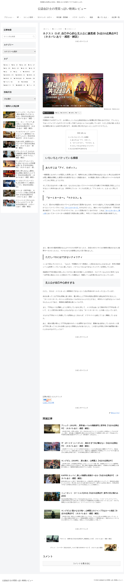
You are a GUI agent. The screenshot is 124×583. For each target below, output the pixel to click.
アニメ (78, 113)
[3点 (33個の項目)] (32, 68)
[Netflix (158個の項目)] (31, 78)
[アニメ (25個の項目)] (31, 85)
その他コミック (48, 113)
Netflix (71, 113)
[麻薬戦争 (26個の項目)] (20, 85)
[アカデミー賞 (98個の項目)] (11, 82)
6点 (57, 113)
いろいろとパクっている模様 (79, 137)
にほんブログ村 (48, 403)
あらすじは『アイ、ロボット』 (81, 140)
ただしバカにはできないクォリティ (83, 146)
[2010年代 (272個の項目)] (8, 75)
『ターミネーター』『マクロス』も (83, 143)
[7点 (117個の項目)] (31, 65)
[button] (34, 36)
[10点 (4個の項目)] (6, 65)
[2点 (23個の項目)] (7, 71)
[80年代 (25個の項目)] (8, 78)
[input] (19, 36)
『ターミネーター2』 (71, 207)
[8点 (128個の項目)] (23, 65)
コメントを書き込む (81, 563)
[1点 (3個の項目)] (17, 71)
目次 (79, 133)
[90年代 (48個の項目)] (31, 75)
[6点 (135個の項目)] (7, 68)
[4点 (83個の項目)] (24, 68)
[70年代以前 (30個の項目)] (19, 78)
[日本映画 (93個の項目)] (28, 82)
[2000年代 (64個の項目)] (20, 75)
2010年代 (64, 113)
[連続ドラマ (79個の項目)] (9, 85)
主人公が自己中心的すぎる (78, 148)
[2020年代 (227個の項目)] (29, 71)
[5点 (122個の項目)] (15, 68)
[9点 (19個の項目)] (14, 65)
